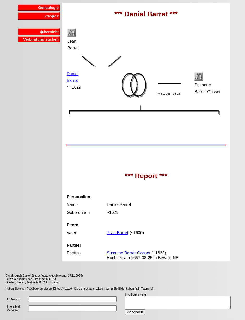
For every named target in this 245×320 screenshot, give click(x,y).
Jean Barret (117, 233)
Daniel (72, 74)
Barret (72, 80)
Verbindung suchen (41, 39)
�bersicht (49, 32)
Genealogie (48, 7)
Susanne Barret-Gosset (128, 253)
